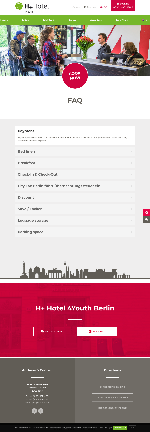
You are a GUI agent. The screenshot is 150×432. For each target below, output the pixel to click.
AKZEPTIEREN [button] (120, 428)
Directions (89, 7)
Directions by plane (112, 408)
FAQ (103, 7)
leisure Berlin (95, 20)
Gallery (25, 20)
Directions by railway (112, 397)
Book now (75, 76)
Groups (72, 20)
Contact (76, 7)
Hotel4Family (48, 20)
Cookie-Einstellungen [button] (104, 427)
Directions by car (112, 387)
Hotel (3, 20)
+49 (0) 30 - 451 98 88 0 (123, 5)
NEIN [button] (132, 428)
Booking (98, 331)
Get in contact (55, 331)
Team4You (121, 20)
